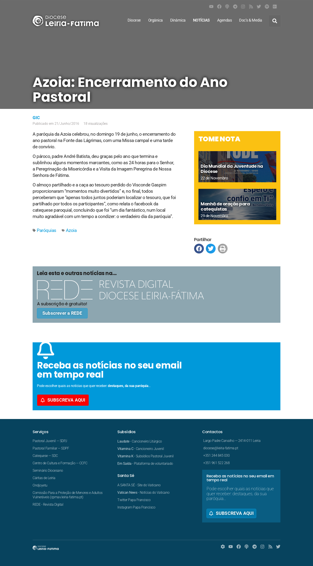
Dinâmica (179, 20)
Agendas (225, 20)
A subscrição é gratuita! (62, 304)
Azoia (71, 230)
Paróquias (46, 230)
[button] (274, 21)
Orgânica (156, 20)
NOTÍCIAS (202, 20)
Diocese (135, 20)
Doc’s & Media (251, 20)
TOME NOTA (219, 139)
